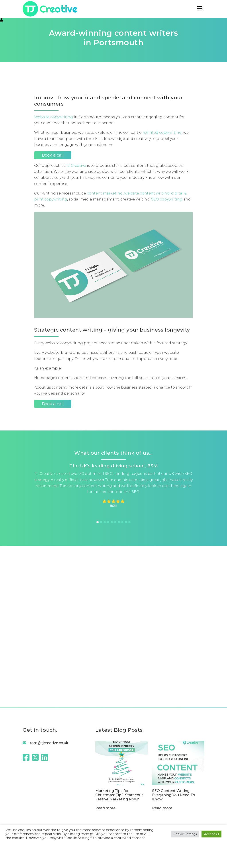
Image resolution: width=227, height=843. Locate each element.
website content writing (147, 193)
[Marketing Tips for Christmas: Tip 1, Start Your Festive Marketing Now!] (121, 771)
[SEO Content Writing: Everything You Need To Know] (178, 771)
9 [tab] (126, 522)
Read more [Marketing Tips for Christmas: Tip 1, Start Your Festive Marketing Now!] (105, 808)
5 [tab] (112, 522)
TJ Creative (76, 165)
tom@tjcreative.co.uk (49, 743)
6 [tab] (115, 522)
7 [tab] (119, 522)
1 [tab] (97, 522)
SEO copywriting (166, 199)
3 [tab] (105, 522)
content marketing (105, 193)
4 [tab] (108, 522)
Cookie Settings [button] (185, 834)
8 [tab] (122, 522)
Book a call (53, 155)
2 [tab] (101, 522)
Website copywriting (53, 117)
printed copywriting (163, 132)
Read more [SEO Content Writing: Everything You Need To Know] (162, 808)
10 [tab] (129, 522)
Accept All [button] (211, 834)
